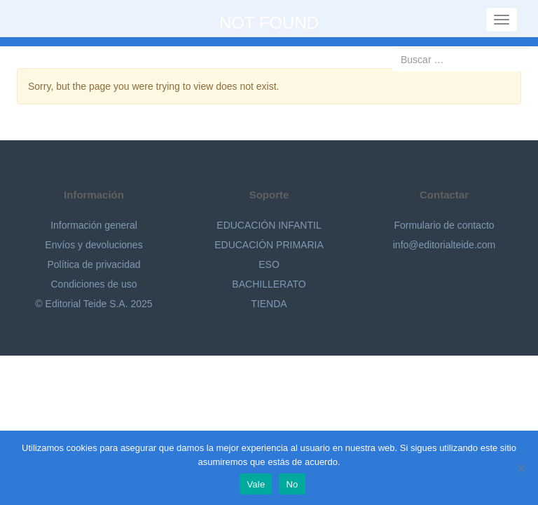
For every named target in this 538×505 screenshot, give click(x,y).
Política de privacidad (93, 264)
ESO (269, 264)
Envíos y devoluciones (93, 244)
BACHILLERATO (268, 284)
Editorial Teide (33, 18)
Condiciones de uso (94, 284)
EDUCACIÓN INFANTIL (268, 225)
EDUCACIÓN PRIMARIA (269, 244)
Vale (256, 484)
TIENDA (269, 303)
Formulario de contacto (444, 225)
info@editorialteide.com (444, 244)
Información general (93, 225)
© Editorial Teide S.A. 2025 (93, 303)
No (292, 484)
